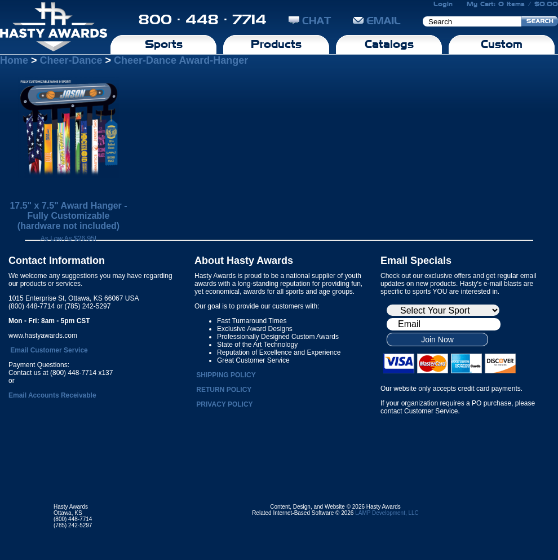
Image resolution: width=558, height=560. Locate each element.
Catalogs (389, 44)
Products (276, 44)
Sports (164, 44)
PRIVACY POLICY (224, 404)
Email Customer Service (48, 350)
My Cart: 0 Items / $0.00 (512, 4)
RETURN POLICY (223, 390)
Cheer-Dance (71, 60)
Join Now (437, 339)
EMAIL (377, 21)
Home (14, 60)
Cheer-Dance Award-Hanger (181, 60)
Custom (501, 44)
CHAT (310, 21)
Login (443, 4)
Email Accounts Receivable (52, 395)
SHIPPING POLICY (225, 375)
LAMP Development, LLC (387, 513)
